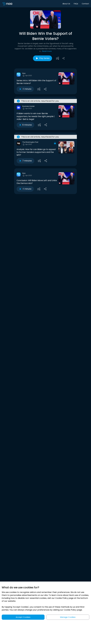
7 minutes (25, 160)
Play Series (42, 58)
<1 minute (25, 89)
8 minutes (25, 124)
